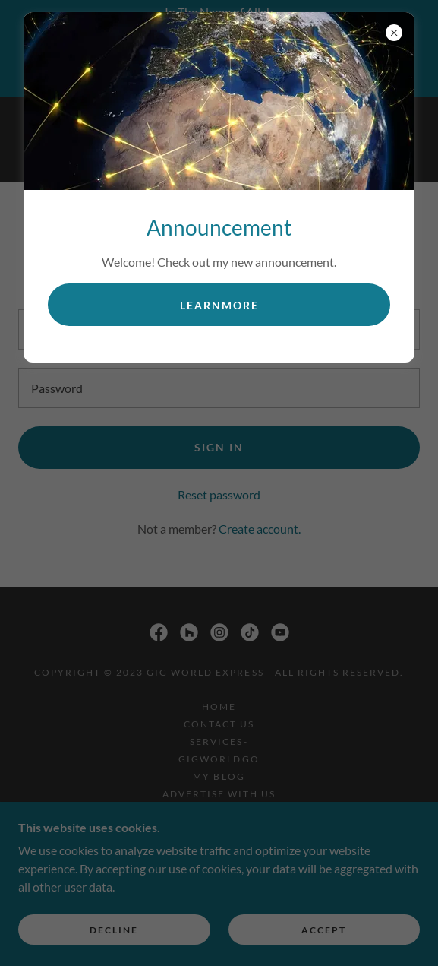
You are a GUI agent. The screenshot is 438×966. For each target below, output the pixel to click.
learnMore (219, 305)
